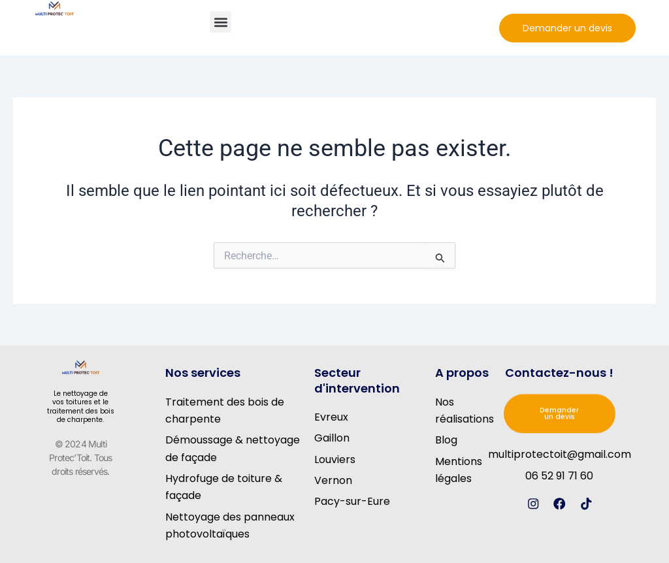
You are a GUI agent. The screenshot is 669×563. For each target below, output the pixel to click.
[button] (220, 22)
